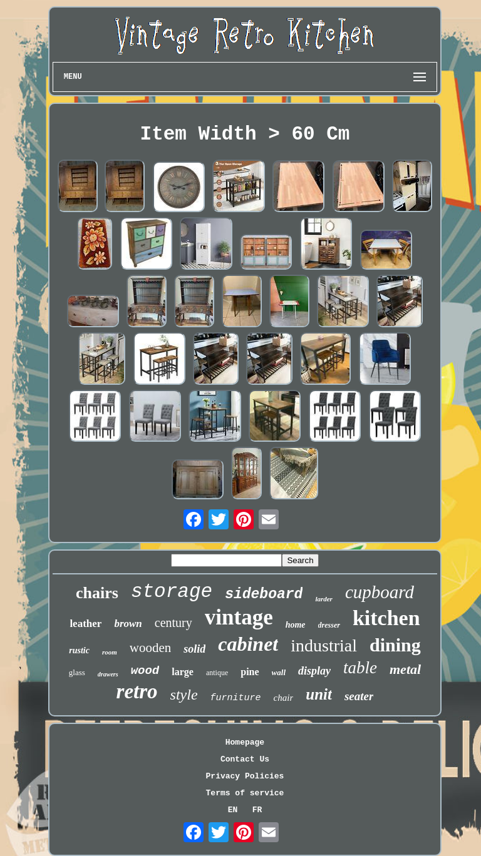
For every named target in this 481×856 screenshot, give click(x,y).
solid (194, 649)
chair (284, 698)
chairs (97, 593)
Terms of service (245, 793)
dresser (329, 625)
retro (137, 691)
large (183, 671)
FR (257, 810)
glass (77, 672)
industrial (324, 645)
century (173, 622)
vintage (239, 617)
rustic (79, 650)
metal (405, 669)
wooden (151, 647)
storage (171, 592)
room (109, 652)
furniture (235, 698)
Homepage (244, 742)
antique (217, 672)
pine (249, 671)
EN (233, 810)
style (184, 694)
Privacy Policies (245, 776)
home (296, 624)
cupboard (379, 592)
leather (85, 623)
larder (324, 599)
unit (319, 694)
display (314, 671)
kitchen (386, 617)
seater (358, 696)
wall (279, 672)
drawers (108, 674)
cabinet (248, 644)
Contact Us (244, 759)
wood (145, 671)
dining (395, 644)
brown (128, 623)
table (360, 667)
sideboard (264, 594)
